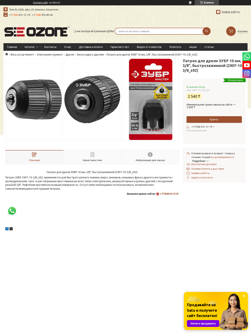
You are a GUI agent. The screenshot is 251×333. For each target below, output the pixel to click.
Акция (193, 47)
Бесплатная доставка (204, 164)
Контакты (50, 47)
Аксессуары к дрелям (90, 54)
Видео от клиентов (149, 47)
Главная (12, 47)
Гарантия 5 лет (119, 47)
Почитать (175, 47)
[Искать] (207, 31)
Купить (214, 119)
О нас (67, 47)
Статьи (209, 47)
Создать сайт (40, 2)
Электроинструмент (50, 54)
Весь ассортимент (22, 54)
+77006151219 (169, 193)
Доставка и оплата (91, 47)
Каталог (30, 47)
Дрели (70, 54)
